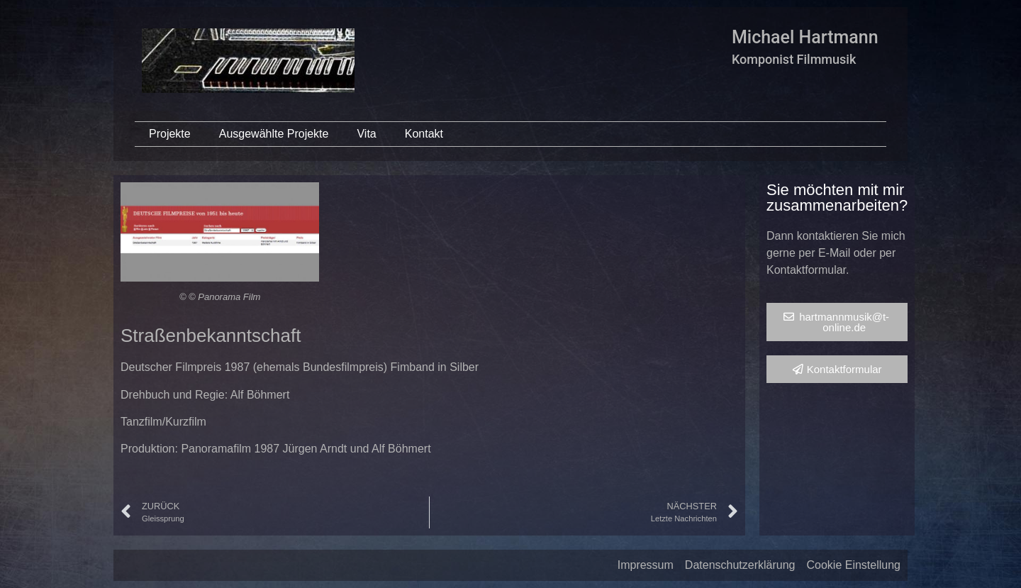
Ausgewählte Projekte (274, 134)
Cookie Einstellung (853, 565)
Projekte (170, 134)
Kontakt (424, 134)
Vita (366, 134)
